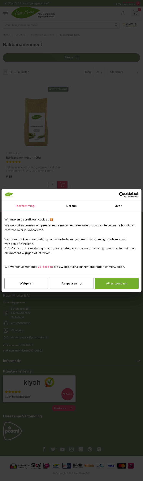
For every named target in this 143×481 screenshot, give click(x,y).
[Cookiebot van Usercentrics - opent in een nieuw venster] (122, 194)
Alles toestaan (116, 283)
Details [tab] (71, 206)
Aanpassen (72, 283)
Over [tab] (118, 206)
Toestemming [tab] (25, 206)
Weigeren (26, 283)
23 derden (45, 267)
